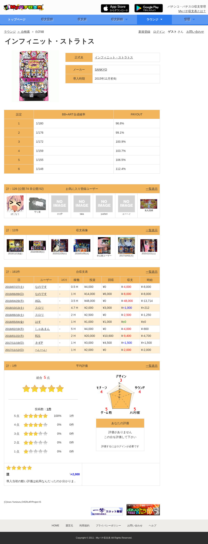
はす (38, 321)
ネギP (39, 342)
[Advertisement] (184, 108)
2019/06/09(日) (14, 294)
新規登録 (144, 31)
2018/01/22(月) (14, 335)
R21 (38, 335)
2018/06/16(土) (14, 315)
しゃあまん (42, 329)
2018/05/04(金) (14, 321)
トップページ (16, 19)
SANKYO (101, 69)
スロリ (39, 307)
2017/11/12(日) (14, 349)
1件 (49, 409)
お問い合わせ (195, 31)
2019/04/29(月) (14, 300)
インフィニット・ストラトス (114, 57)
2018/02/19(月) (14, 329)
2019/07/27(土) (14, 286)
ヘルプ (152, 525)
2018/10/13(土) (14, 307)
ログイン (159, 31)
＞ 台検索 (23, 31)
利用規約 (84, 525)
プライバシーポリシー (108, 525)
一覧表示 (152, 188)
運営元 (69, 525)
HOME (55, 525)
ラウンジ (152, 19)
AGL (38, 300)
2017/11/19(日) (14, 342)
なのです (41, 286)
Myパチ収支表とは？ (192, 11)
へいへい (41, 349)
